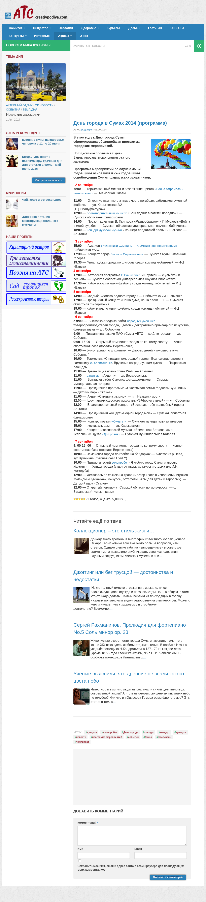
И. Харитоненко (101, 367)
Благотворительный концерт (107, 217)
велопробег (120, 466)
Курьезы (102, 29)
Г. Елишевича (131, 279)
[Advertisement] (132, 88)
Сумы (148, 741)
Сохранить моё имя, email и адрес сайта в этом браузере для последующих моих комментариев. (130, 872)
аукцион (92, 736)
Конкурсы (177, 29)
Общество (37, 29)
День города (130, 736)
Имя (80, 853)
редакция (86, 133)
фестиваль (164, 741)
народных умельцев (141, 325)
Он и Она (157, 29)
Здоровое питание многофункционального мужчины (40, 225)
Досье (118, 29)
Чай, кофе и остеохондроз (41, 204)
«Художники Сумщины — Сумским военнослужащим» (141, 250)
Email (138, 853)
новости (81, 741)
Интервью (15, 39)
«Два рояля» (112, 438)
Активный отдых (19, 109)
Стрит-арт (95, 379)
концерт (165, 736)
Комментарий (87, 827)
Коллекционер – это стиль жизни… (119, 535)
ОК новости (95, 50)
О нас (52, 39)
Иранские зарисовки (23, 119)
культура (181, 736)
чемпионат (82, 746)
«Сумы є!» (119, 425)
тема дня (30, 113)
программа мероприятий (107, 741)
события (133, 741)
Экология (60, 29)
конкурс (149, 736)
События (14, 29)
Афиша (33, 39)
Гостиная (138, 29)
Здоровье (80, 29)
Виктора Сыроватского (127, 258)
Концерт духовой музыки (106, 234)
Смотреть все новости (48, 184)
